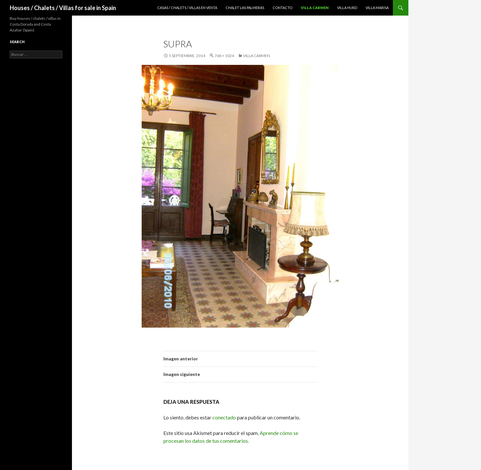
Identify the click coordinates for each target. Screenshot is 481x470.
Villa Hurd (347, 8)
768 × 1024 (224, 55)
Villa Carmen (315, 8)
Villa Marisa (377, 8)
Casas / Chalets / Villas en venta (187, 8)
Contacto (282, 8)
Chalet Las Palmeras (245, 8)
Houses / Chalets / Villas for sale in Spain (63, 7)
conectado (224, 417)
